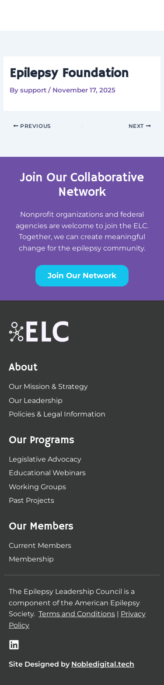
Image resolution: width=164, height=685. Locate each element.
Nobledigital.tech (102, 664)
